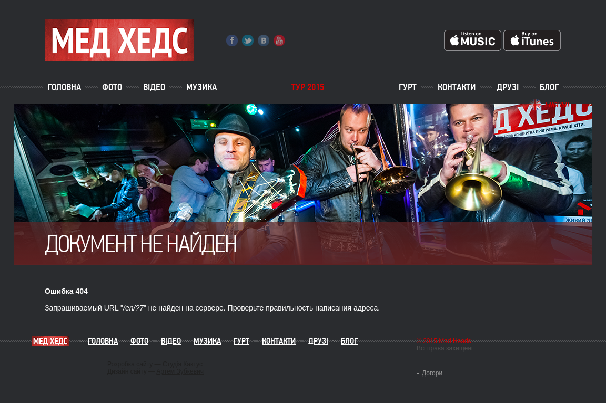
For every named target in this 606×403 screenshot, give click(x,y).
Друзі (508, 87)
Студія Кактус (183, 364)
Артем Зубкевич (180, 371)
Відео (154, 87)
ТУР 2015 (307, 87)
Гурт (408, 87)
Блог (549, 87)
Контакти (457, 87)
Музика (201, 87)
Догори (432, 373)
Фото (112, 87)
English (557, 104)
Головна (64, 87)
